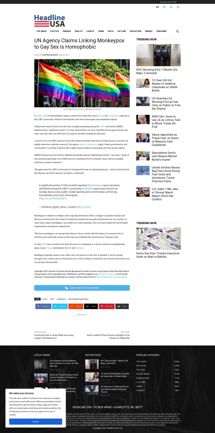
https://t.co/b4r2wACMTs (53, 198)
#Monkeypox (95, 185)
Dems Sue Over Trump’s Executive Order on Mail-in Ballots (157, 255)
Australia (80, 248)
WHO (44, 244)
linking (101, 116)
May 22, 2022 (84, 207)
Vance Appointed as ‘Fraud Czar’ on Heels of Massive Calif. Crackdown (165, 140)
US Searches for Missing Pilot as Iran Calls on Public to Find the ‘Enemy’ (166, 103)
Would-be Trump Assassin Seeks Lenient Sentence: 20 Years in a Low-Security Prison (64, 377)
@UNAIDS (87, 188)
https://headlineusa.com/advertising (111, 277)
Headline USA (41, 116)
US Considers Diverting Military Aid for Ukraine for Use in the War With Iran (64, 363)
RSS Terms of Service (107, 274)
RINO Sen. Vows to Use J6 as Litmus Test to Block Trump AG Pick (166, 121)
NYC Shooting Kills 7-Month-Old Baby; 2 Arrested (156, 71)
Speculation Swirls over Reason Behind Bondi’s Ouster (164, 156)
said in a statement (88, 144)
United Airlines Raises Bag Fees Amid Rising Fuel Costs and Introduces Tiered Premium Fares (166, 174)
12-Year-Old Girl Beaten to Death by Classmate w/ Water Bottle (165, 85)
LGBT (102, 126)
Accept (36, 421)
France (49, 248)
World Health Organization (78, 299)
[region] (35, 408)
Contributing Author (50, 55)
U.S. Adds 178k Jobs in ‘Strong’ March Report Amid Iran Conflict (165, 194)
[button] (177, 31)
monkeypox (113, 116)
